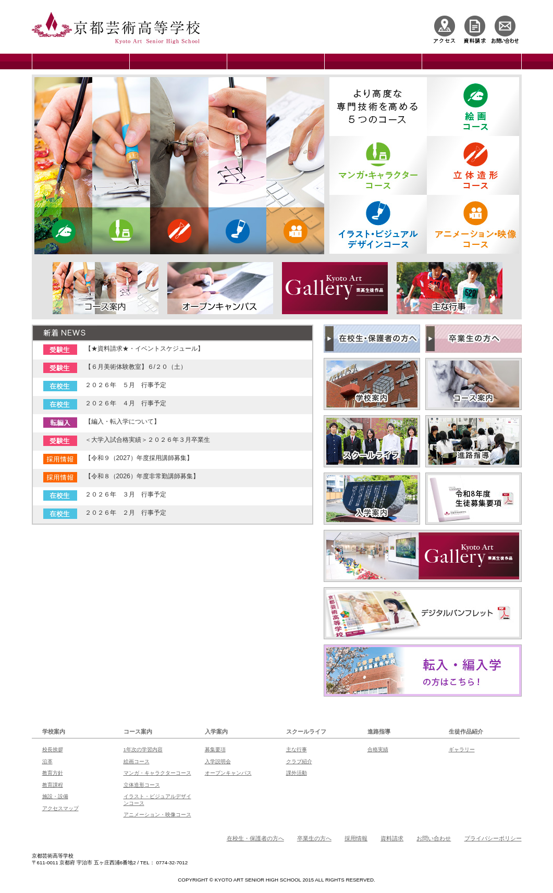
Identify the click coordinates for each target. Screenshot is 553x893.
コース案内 (138, 731)
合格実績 (377, 749)
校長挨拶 (52, 749)
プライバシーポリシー (493, 838)
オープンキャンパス (228, 773)
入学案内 (216, 731)
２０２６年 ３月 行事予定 (125, 494)
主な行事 (296, 749)
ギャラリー (462, 749)
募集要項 (215, 749)
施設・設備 (55, 796)
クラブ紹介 (299, 761)
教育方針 (52, 773)
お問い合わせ (433, 838)
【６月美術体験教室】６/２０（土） (136, 366)
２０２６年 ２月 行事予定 (125, 512)
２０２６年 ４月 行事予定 (125, 403)
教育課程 (52, 785)
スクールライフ (306, 731)
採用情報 (356, 838)
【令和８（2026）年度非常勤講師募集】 (142, 476)
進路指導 (378, 731)
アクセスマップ (60, 808)
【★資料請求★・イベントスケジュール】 (144, 348)
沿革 (47, 761)
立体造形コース (142, 785)
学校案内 (53, 731)
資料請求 (391, 838)
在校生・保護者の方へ (255, 838)
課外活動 (296, 773)
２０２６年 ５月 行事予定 (125, 385)
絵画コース (137, 761)
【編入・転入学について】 (122, 421)
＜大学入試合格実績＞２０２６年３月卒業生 (147, 439)
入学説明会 (218, 761)
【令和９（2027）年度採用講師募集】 (139, 458)
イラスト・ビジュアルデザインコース (157, 799)
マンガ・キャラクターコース (157, 773)
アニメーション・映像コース (157, 814)
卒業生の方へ (314, 838)
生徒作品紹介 (466, 731)
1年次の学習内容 (143, 749)
